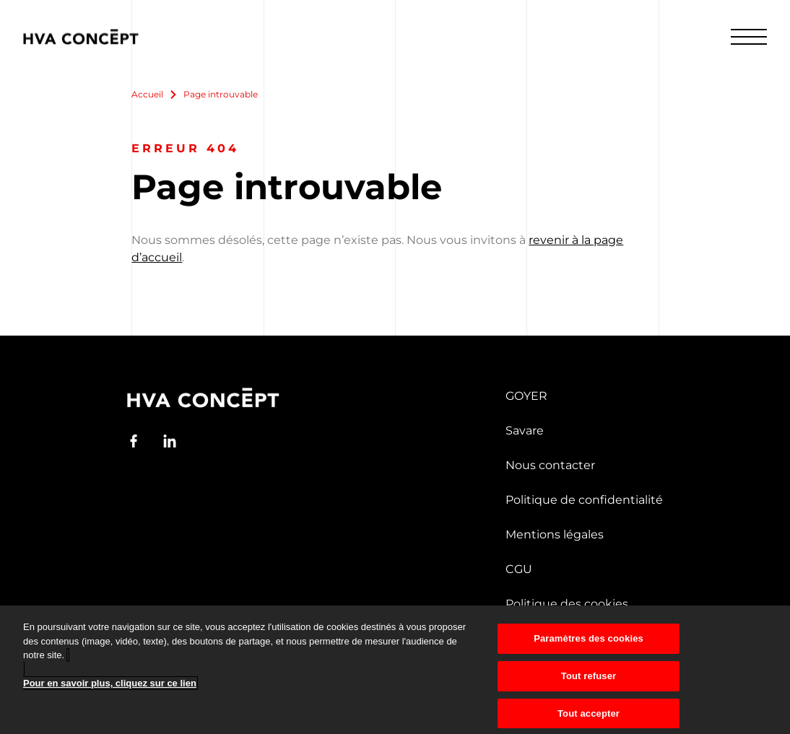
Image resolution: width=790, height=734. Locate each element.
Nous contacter (550, 465)
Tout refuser (588, 680)
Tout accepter (588, 717)
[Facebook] (133, 440)
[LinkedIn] (169, 440)
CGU (518, 569)
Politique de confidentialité (584, 500)
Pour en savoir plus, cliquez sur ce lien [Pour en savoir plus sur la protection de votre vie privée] (109, 688)
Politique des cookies (566, 604)
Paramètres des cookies (588, 642)
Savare (524, 430)
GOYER (526, 396)
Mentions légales (554, 534)
